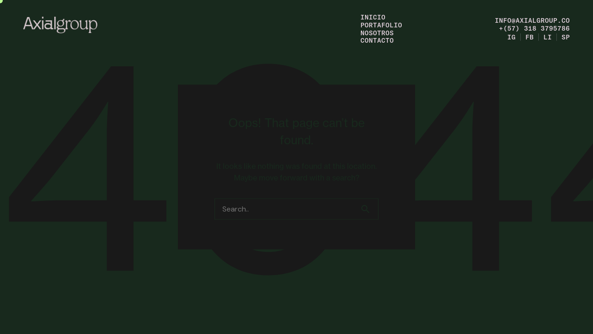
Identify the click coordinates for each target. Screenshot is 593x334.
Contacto (377, 40)
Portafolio (381, 25)
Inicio (372, 17)
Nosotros (377, 33)
